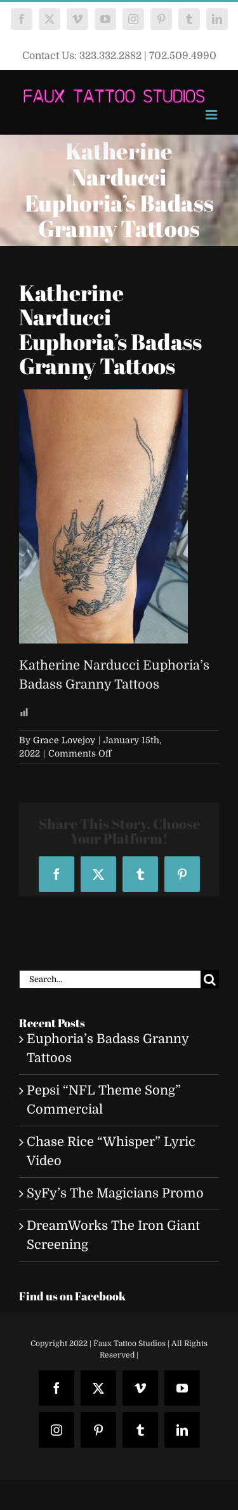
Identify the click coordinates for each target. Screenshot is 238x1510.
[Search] (210, 979)
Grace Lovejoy (64, 740)
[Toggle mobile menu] (212, 114)
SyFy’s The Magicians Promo (115, 1193)
